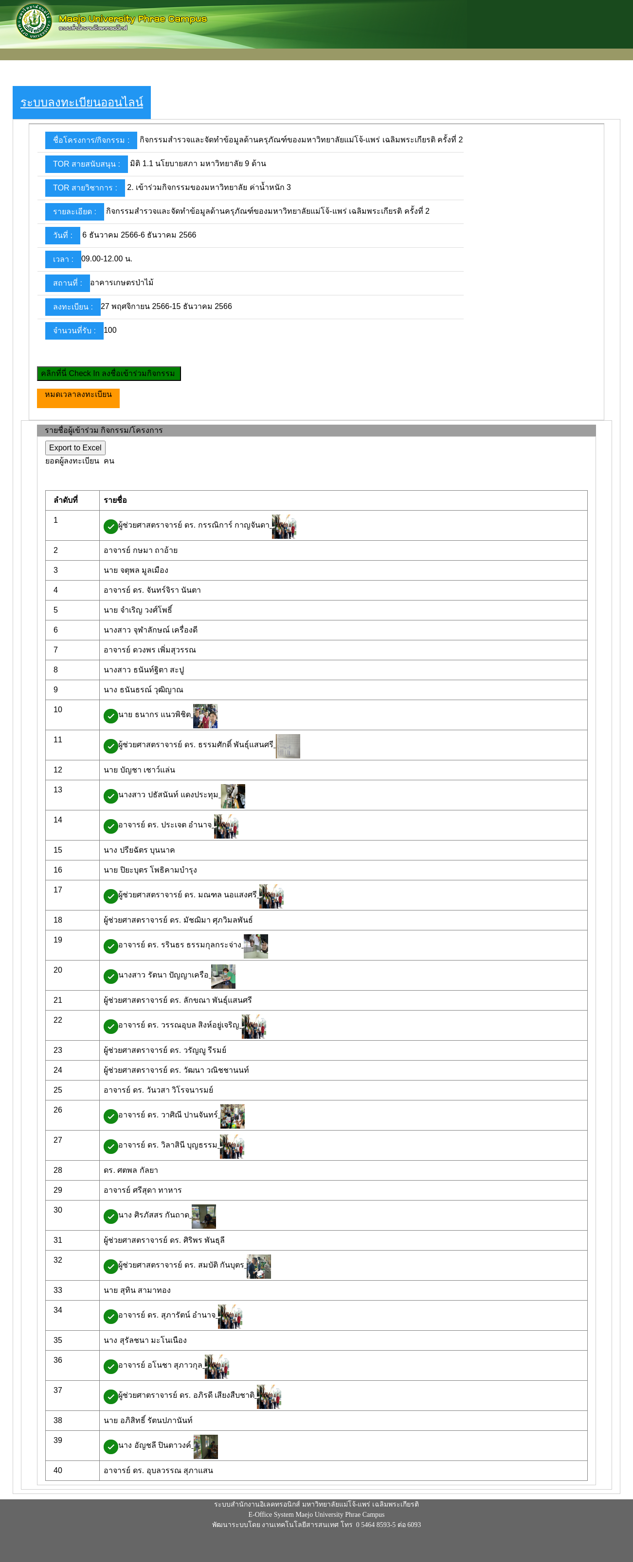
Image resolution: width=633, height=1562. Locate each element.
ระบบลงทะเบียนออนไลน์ (81, 102)
